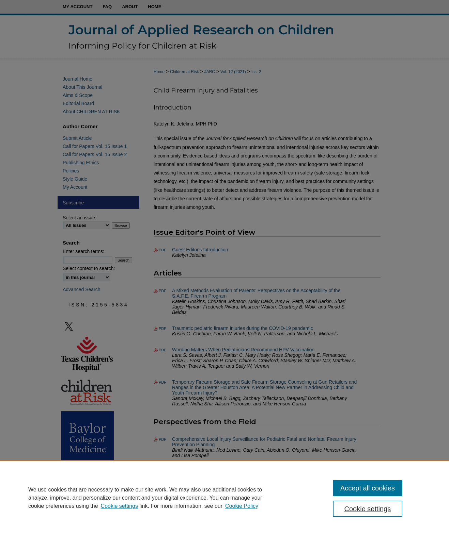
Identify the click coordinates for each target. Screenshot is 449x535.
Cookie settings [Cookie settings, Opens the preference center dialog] (367, 509)
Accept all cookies (367, 488)
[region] (224, 497)
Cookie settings (119, 506)
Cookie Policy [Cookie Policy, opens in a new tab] (241, 506)
